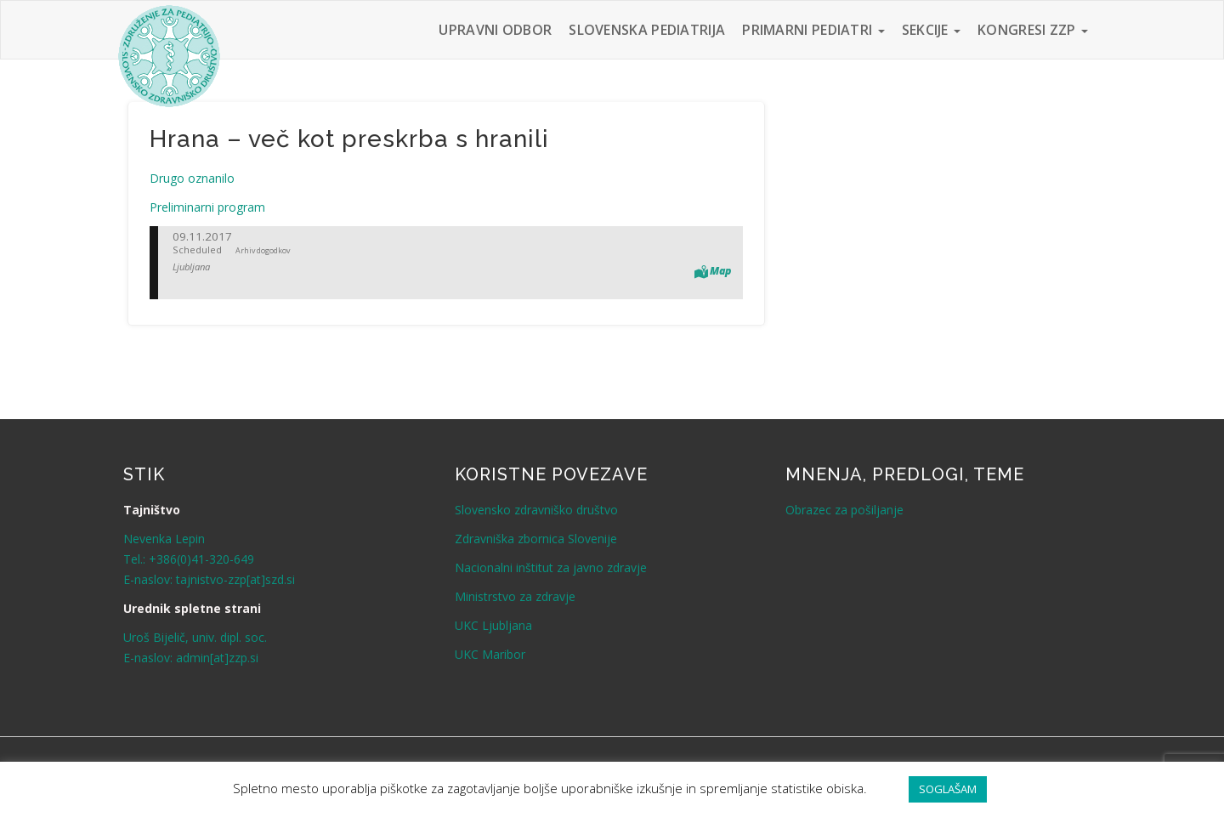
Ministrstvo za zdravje (515, 596)
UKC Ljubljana (493, 625)
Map (720, 271)
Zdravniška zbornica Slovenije (536, 538)
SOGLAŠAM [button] (948, 789)
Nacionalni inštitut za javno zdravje (551, 567)
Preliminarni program (207, 207)
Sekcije (931, 29)
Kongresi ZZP (1033, 29)
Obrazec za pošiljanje (844, 510)
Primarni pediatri (813, 29)
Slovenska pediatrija (647, 29)
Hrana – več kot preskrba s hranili (349, 139)
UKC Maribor (490, 654)
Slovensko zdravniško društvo (536, 510)
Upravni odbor (495, 29)
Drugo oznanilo (192, 178)
